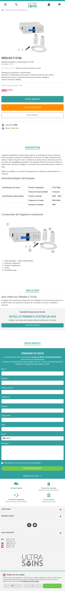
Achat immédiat (32, 99)
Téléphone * (6, 397)
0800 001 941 (10, 545)
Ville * (3, 425)
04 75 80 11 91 (10, 541)
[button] (32, 509)
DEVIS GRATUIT (32, 115)
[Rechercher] (16, 5)
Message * (5, 443)
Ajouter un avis (33, 325)
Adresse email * (7, 388)
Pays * (3, 434)
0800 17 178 (10, 547)
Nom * (3, 369)
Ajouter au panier (32, 107)
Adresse (4, 406)
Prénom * (5, 378)
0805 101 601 (10, 539)
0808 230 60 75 (11, 543)
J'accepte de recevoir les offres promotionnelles (22, 463)
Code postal (5, 416)
